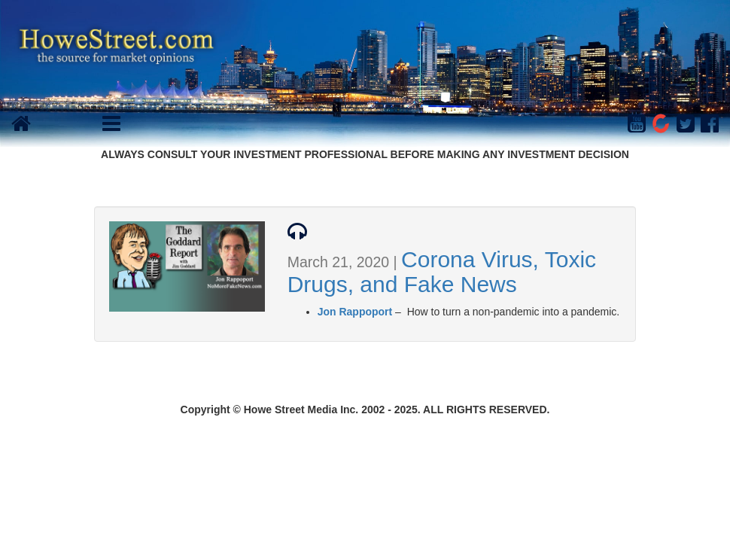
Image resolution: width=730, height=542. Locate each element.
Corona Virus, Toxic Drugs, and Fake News (441, 272)
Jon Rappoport (355, 312)
